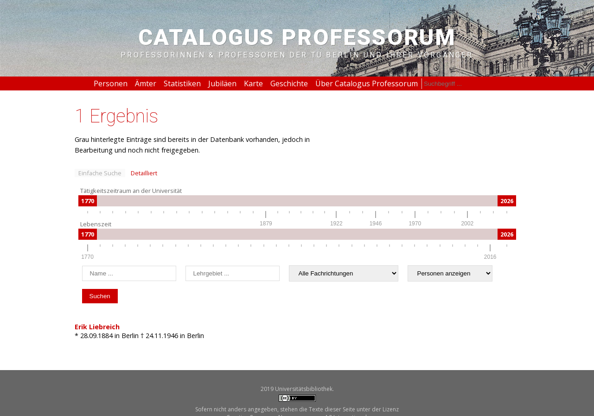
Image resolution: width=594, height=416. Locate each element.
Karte (253, 83)
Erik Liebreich (97, 326)
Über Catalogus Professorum (366, 83)
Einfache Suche (99, 173)
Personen (111, 83)
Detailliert (144, 173)
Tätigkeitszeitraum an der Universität (131, 190)
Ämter (145, 83)
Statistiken (182, 83)
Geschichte (289, 83)
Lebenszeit (95, 224)
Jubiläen (222, 83)
